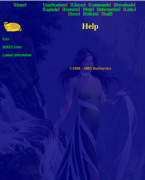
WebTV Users (12, 46)
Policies (90, 14)
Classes (78, 4)
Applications (55, 4)
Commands (99, 4)
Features (71, 9)
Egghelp (51, 9)
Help (88, 9)
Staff (107, 14)
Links (129, 9)
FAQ (6, 38)
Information (108, 9)
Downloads (124, 4)
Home (20, 4)
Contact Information (17, 54)
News (73, 14)
